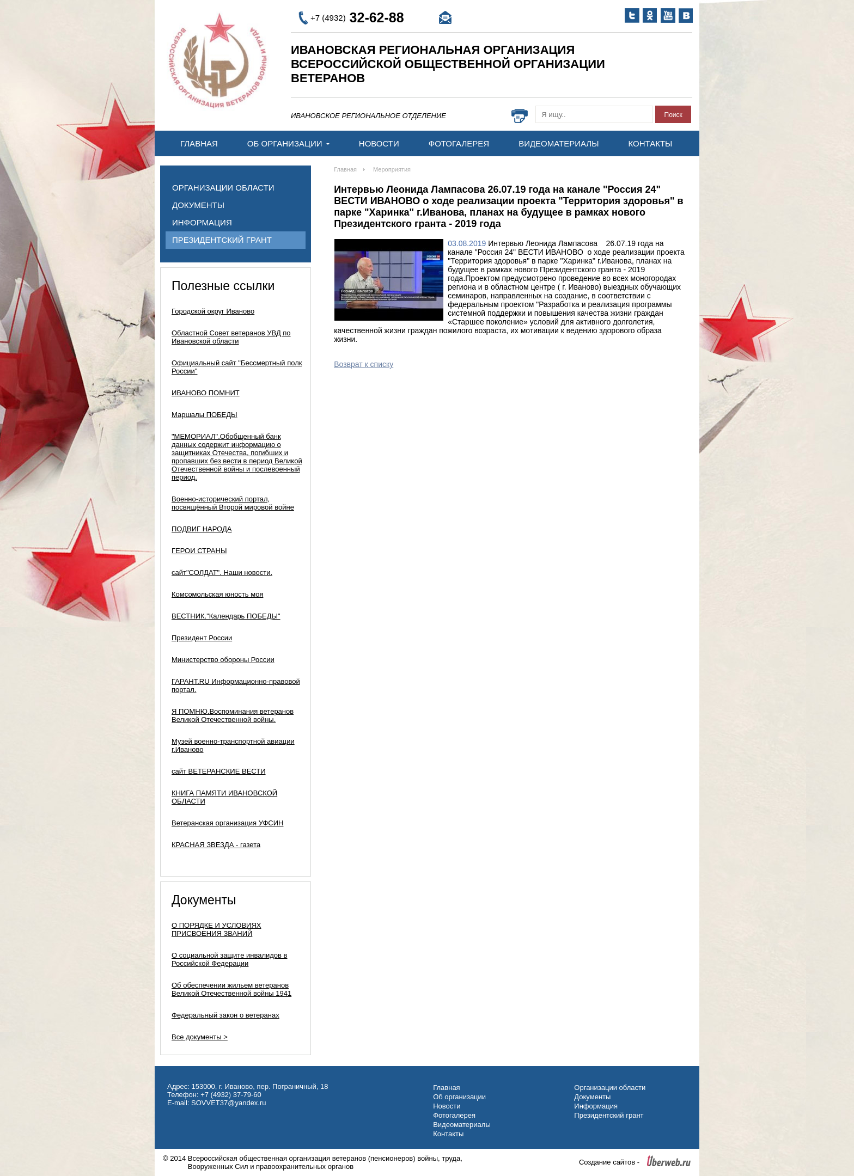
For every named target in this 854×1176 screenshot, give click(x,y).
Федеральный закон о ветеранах (225, 1015)
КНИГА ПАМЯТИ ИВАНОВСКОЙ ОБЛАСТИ (224, 797)
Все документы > (200, 1037)
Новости (379, 143)
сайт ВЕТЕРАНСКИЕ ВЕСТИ (219, 771)
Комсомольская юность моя (217, 594)
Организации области (223, 187)
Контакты (650, 143)
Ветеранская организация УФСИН (227, 823)
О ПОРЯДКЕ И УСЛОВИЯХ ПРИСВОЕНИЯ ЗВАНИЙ (216, 929)
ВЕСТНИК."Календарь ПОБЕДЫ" (226, 616)
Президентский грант (222, 239)
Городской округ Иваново (213, 311)
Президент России (202, 638)
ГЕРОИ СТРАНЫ (199, 551)
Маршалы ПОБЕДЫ (204, 415)
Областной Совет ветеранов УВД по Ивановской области (231, 337)
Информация (202, 222)
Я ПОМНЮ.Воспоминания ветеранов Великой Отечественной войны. (233, 715)
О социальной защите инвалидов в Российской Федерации (230, 959)
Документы (198, 205)
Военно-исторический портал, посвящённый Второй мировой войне (233, 503)
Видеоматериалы (558, 143)
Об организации (288, 143)
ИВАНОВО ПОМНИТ (206, 393)
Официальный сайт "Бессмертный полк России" (237, 367)
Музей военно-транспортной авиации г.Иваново (233, 745)
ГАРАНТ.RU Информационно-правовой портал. (236, 685)
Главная (199, 143)
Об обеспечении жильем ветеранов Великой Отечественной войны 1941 (231, 989)
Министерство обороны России (223, 660)
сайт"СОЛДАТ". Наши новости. (222, 572)
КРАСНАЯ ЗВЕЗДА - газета (216, 845)
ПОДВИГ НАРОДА (201, 529)
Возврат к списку (363, 364)
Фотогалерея (459, 143)
